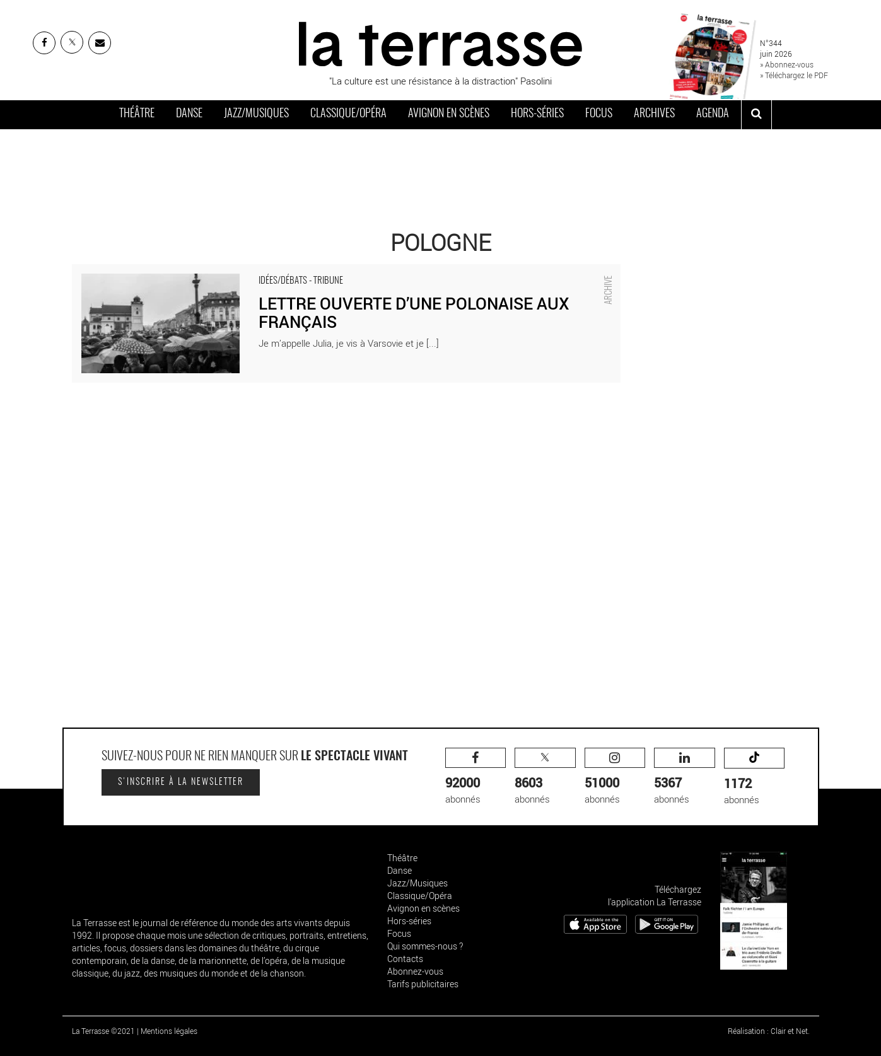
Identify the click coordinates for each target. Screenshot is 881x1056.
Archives (654, 114)
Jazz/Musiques (256, 114)
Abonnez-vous (415, 971)
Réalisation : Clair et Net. (769, 1031)
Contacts (405, 959)
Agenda (712, 114)
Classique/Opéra (348, 114)
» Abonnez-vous (787, 64)
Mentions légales (169, 1031)
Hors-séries (537, 114)
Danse (189, 114)
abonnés (475, 776)
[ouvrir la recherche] (756, 114)
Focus (598, 114)
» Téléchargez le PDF (794, 75)
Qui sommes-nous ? (425, 946)
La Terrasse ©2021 (103, 1031)
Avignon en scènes (448, 114)
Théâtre (137, 114)
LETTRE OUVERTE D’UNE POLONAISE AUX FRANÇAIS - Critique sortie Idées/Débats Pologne (265, 270)
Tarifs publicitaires (422, 984)
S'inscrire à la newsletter (180, 782)
